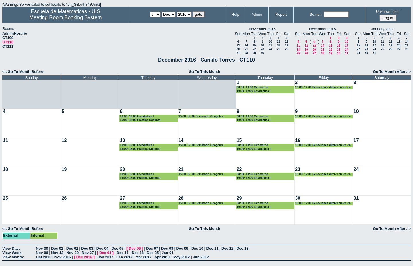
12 (286, 41)
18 (278, 45)
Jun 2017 (201, 257)
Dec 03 (87, 248)
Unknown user (388, 11)
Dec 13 (243, 248)
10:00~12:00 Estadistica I (254, 91)
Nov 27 (88, 253)
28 (246, 52)
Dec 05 (117, 248)
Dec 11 (212, 248)
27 (238, 52)
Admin (257, 14)
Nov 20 (73, 253)
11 (278, 41)
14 (246, 45)
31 (346, 53)
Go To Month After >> (392, 71)
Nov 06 (42, 253)
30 (262, 52)
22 (254, 49)
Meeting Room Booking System (65, 17)
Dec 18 (138, 253)
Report (281, 14)
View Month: (13, 257)
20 (238, 49)
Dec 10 (197, 248)
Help (235, 14)
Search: (316, 14)
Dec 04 (102, 248)
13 (238, 45)
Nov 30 (42, 248)
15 (254, 45)
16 (262, 45)
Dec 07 (152, 248)
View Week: (12, 253)
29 (254, 52)
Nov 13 (57, 253)
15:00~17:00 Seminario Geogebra (201, 116)
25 (278, 49)
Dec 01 (57, 248)
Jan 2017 (105, 257)
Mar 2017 (143, 257)
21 (246, 49)
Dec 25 (153, 253)
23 (262, 49)
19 (286, 45)
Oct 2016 (43, 257)
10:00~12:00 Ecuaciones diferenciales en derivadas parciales (323, 87)
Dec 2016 (84, 257)
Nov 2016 (62, 257)
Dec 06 (135, 248)
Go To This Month (204, 71)
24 (270, 49)
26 (286, 49)
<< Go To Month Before (22, 71)
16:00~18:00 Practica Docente (140, 120)
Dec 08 (167, 248)
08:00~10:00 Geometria (252, 87)
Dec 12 (227, 248)
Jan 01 (167, 253)
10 (270, 41)
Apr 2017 (162, 257)
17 (270, 45)
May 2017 (181, 257)
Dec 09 (182, 248)
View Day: (11, 248)
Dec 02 (72, 248)
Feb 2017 (124, 257)
